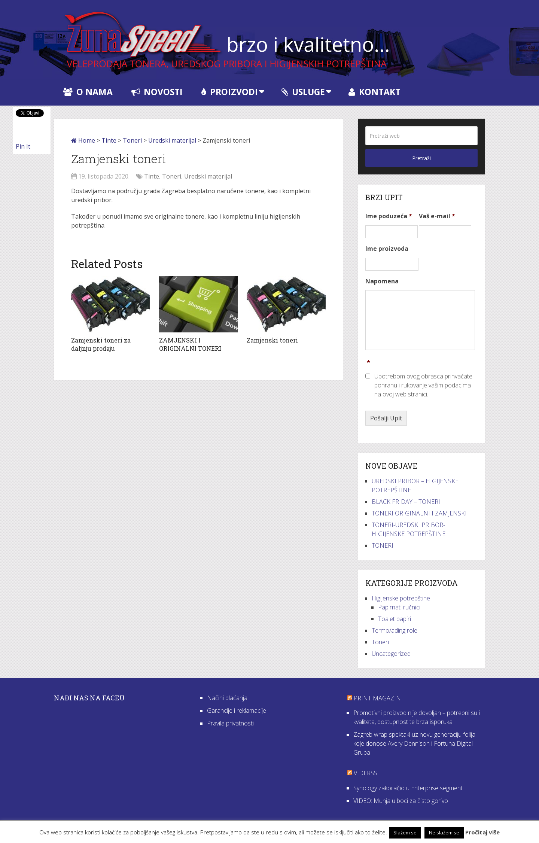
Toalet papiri (394, 619)
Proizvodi (229, 92)
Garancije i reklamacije (236, 710)
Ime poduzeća (388, 216)
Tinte (108, 140)
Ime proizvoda (386, 249)
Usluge (303, 92)
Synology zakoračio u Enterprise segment (408, 788)
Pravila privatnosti (230, 723)
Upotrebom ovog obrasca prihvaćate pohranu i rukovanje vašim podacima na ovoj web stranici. (423, 385)
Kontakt (374, 92)
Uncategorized (391, 653)
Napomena (382, 281)
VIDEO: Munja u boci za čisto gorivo (400, 801)
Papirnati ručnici (399, 607)
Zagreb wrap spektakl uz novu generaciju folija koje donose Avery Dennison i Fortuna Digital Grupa (414, 743)
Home (83, 140)
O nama (88, 92)
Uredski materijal (172, 140)
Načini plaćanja (227, 698)
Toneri (132, 140)
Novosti (157, 92)
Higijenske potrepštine (401, 598)
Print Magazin (377, 698)
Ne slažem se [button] (444, 832)
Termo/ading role (394, 630)
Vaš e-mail (437, 216)
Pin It (23, 146)
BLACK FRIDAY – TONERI (406, 501)
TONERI (382, 545)
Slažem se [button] (405, 832)
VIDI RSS (365, 773)
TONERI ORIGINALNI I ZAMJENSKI (419, 513)
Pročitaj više (482, 832)
